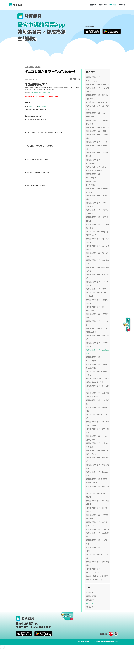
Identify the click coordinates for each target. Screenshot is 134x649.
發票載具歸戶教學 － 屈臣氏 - (97, 84)
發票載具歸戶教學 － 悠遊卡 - (97, 131)
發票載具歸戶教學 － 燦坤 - (96, 289)
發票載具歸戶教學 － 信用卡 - (97, 127)
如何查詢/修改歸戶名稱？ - (96, 102)
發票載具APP (31, 106)
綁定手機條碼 (42, 106)
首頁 (26, 67)
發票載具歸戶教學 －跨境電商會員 (40, 93)
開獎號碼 (93, 5)
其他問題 (89, 607)
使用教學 (89, 592)
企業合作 (122, 5)
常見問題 (112, 5)
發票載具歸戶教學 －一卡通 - (97, 141)
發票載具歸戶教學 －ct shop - (97, 529)
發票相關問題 (91, 596)
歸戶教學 (37, 67)
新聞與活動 (103, 5)
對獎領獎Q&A (91, 599)
